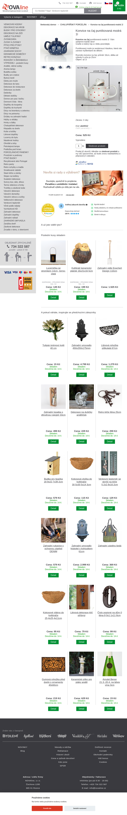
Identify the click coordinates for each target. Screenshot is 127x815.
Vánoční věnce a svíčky (14, 197)
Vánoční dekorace (12, 191)
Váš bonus (97, 3)
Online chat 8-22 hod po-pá (90, 7)
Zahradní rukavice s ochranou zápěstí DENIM (53, 548)
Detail (53, 297)
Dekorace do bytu (11, 84)
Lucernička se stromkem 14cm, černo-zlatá (53, 271)
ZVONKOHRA (10, 39)
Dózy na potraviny (12, 114)
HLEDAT (92, 11)
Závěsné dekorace (12, 227)
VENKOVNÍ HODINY (13, 24)
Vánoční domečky (11, 194)
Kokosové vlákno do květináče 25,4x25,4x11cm (53, 615)
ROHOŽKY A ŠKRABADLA (16, 60)
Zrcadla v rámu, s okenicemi (16, 230)
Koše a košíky (10, 131)
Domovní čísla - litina (13, 102)
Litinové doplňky (11, 134)
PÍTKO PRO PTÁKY (13, 45)
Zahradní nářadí (11, 218)
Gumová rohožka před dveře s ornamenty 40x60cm (53, 682)
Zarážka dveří (10, 224)
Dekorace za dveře (12, 90)
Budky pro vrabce (11, 75)
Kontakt (83, 3)
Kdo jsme (62, 762)
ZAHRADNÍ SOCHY (12, 51)
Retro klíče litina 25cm (109, 412)
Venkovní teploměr (12, 203)
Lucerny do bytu (11, 137)
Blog (22, 751)
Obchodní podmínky (103, 755)
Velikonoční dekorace (13, 200)
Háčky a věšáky (11, 120)
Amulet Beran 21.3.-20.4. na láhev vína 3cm (109, 682)
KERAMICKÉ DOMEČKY (15, 54)
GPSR (63, 766)
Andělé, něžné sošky (13, 66)
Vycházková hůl (10, 209)
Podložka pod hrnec (12, 149)
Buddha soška (10, 72)
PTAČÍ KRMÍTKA (11, 48)
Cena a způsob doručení (63, 758)
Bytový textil (9, 78)
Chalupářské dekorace (14, 125)
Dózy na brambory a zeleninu (17, 111)
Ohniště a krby (10, 143)
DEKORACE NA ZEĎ (13, 33)
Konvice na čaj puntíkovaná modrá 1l (107, 25)
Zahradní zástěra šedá (109, 545)
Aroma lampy (9, 69)
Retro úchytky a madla (13, 167)
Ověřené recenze (103, 747)
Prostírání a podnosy (13, 155)
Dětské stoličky (10, 96)
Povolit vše (47, 808)
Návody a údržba (63, 747)
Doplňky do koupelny (13, 105)
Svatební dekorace (12, 179)
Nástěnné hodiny (11, 140)
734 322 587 (67, 3)
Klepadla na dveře (12, 128)
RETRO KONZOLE (12, 57)
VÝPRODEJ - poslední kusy (16, 63)
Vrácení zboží (63, 755)
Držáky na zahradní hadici (15, 117)
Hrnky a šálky (10, 122)
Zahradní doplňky (11, 215)
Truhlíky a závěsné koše (14, 188)
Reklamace (63, 751)
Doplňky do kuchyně (13, 108)
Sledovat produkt (97, 146)
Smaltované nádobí (12, 170)
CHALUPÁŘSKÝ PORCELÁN (73, 25)
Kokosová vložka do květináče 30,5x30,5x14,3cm (81, 482)
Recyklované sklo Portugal (15, 161)
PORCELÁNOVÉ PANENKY (16, 152)
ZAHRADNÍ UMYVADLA (14, 221)
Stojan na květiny (11, 176)
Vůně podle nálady (12, 206)
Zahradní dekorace (12, 212)
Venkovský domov (48, 25)
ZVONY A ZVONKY (12, 42)
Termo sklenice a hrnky (14, 185)
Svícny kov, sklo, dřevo (14, 182)
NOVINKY (32, 17)
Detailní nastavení (79, 808)
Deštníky (7, 93)
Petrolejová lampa (12, 146)
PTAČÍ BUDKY (10, 158)
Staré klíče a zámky (12, 173)
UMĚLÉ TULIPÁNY (12, 36)
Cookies (103, 762)
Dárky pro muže (11, 81)
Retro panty (9, 164)
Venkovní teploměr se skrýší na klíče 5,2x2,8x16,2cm (109, 482)
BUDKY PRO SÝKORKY (15, 30)
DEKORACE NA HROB (14, 27)
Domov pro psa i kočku (14, 99)
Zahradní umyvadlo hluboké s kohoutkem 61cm (82, 548)
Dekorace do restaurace (14, 87)
